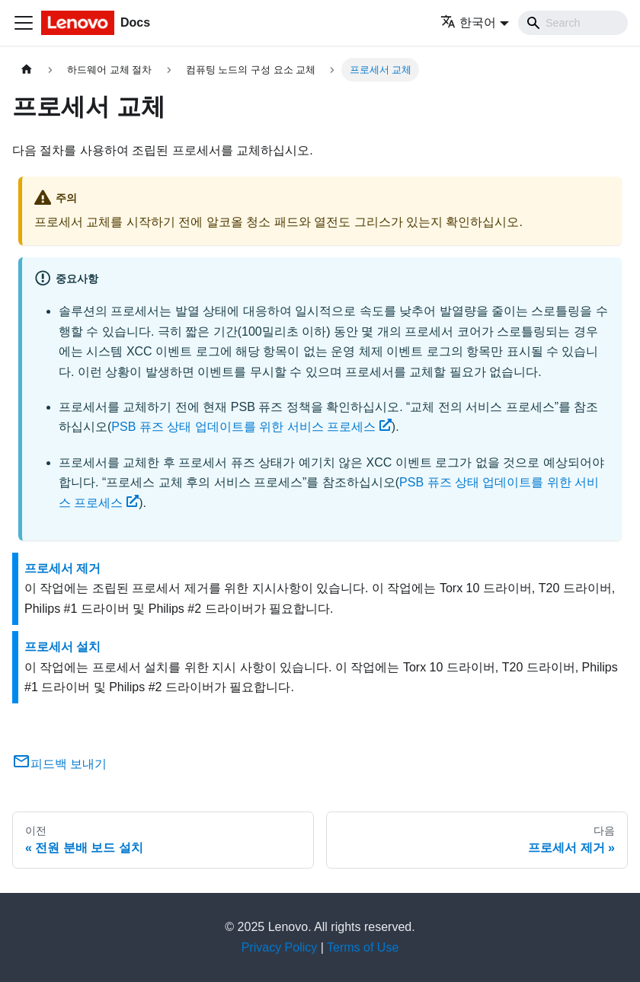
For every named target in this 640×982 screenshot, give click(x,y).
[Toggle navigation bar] (23, 22)
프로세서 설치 (62, 646)
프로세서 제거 (62, 568)
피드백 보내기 (59, 763)
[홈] (26, 69)
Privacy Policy (280, 947)
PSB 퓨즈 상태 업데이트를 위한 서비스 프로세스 (251, 426)
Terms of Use (362, 947)
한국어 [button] (468, 22)
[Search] (573, 23)
